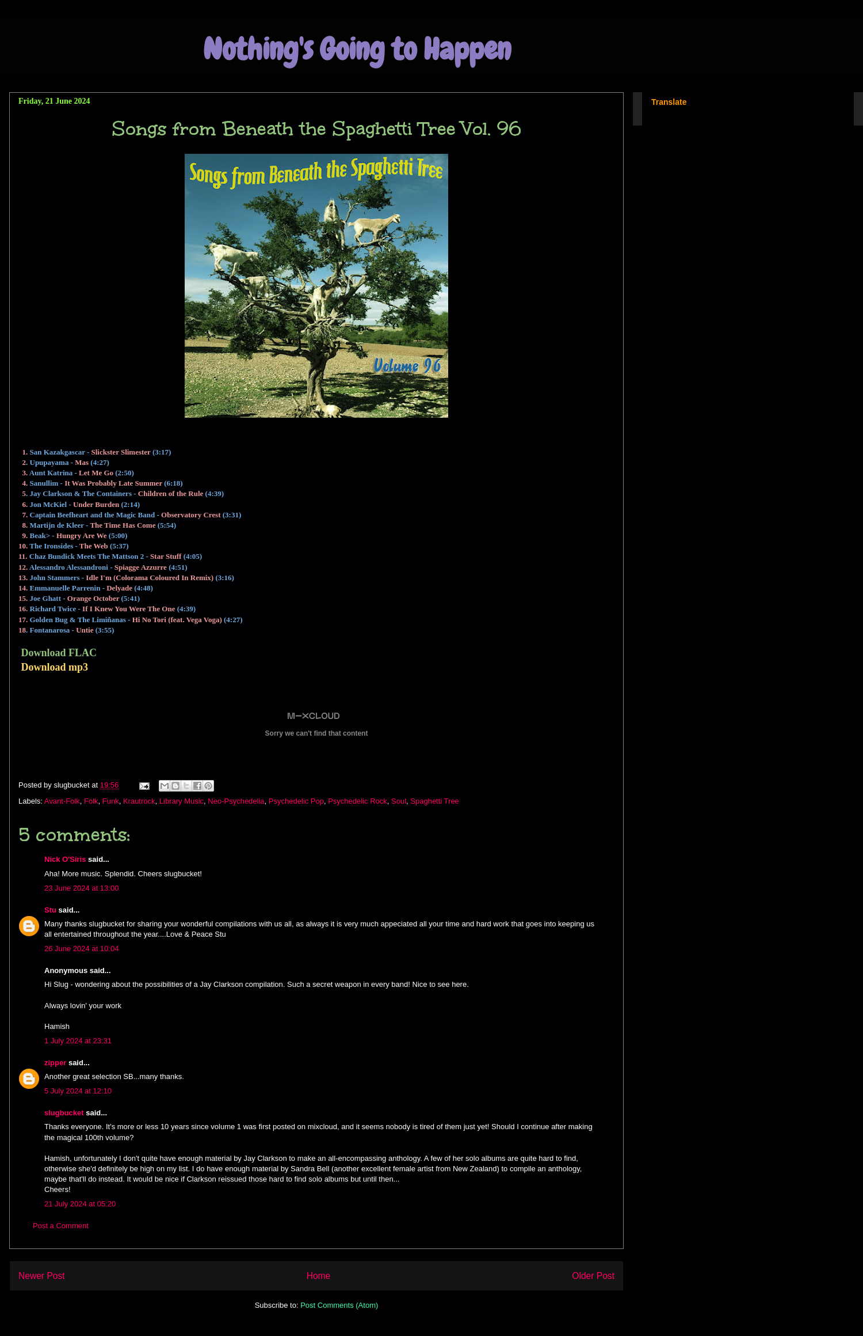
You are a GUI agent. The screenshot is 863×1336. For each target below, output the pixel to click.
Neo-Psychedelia (236, 801)
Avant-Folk (62, 801)
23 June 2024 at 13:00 (81, 888)
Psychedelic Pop (296, 801)
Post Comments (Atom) (339, 1305)
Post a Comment (61, 1225)
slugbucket (64, 1112)
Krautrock (139, 801)
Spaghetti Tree (434, 801)
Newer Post (41, 1276)
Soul (398, 801)
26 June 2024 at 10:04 (81, 948)
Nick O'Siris (65, 859)
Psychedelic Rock (357, 801)
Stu (50, 910)
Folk (91, 801)
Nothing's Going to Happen (357, 49)
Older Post (593, 1276)
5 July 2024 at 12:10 (78, 1091)
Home (319, 1276)
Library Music (181, 801)
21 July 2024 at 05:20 (80, 1203)
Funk (110, 801)
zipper (55, 1062)
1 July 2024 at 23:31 (78, 1040)
